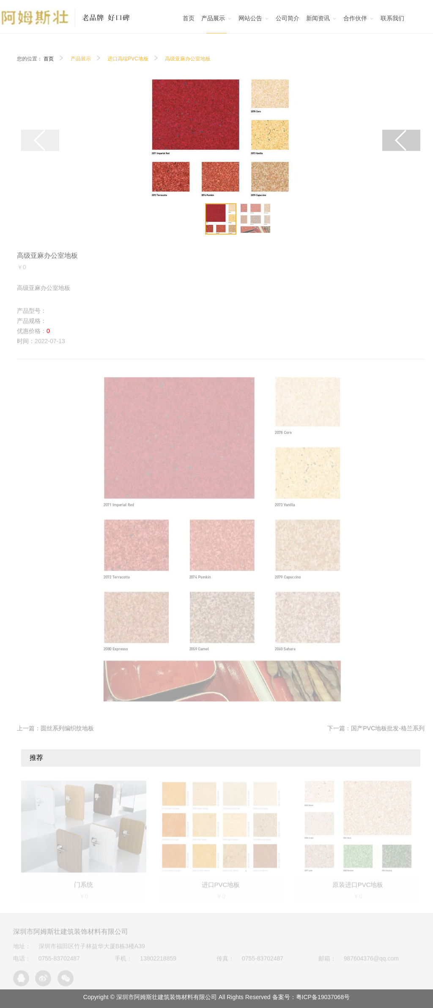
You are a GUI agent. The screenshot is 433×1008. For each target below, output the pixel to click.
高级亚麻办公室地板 (188, 59)
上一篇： (55, 728)
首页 (49, 59)
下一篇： (375, 728)
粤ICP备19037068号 (323, 997)
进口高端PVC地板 (127, 59)
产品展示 (81, 59)
